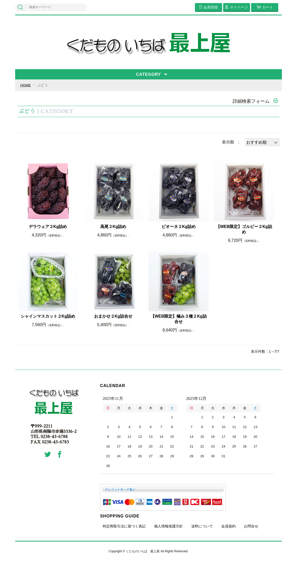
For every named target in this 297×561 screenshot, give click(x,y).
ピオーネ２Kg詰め (179, 226)
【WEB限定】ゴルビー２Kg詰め (244, 229)
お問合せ (251, 526)
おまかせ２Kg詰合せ (113, 316)
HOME (25, 85)
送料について (202, 526)
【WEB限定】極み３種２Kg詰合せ (179, 319)
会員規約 (228, 526)
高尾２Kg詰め (113, 226)
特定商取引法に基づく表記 (124, 526)
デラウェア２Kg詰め (48, 226)
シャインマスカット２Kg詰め (48, 316)
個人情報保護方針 (168, 526)
